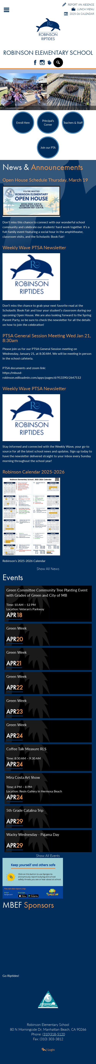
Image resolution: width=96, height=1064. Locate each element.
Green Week (16, 628)
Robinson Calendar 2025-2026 (33, 471)
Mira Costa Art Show (23, 777)
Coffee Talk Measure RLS (26, 748)
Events (12, 577)
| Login (48, 1049)
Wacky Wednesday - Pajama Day (32, 834)
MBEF (28, 905)
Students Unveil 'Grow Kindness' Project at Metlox (14, 107)
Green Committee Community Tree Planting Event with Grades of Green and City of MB (47, 592)
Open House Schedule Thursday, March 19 (45, 179)
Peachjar (49, 63)
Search (58, 64)
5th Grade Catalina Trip (24, 810)
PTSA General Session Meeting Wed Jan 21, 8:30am (46, 337)
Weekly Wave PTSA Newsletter (34, 247)
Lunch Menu (83, 9)
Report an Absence (78, 4)
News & (42, 167)
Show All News (48, 568)
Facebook (35, 63)
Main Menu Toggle (6, 10)
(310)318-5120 (53, 1034)
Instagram (42, 63)
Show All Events (48, 855)
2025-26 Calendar (79, 14)
